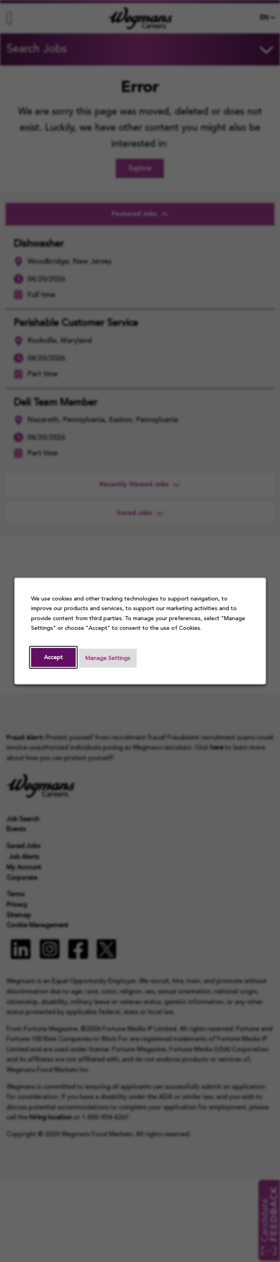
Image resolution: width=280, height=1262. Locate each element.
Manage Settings (108, 659)
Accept (53, 658)
